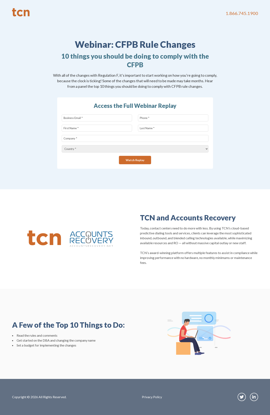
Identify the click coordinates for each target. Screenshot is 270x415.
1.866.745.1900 (242, 13)
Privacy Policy (152, 397)
